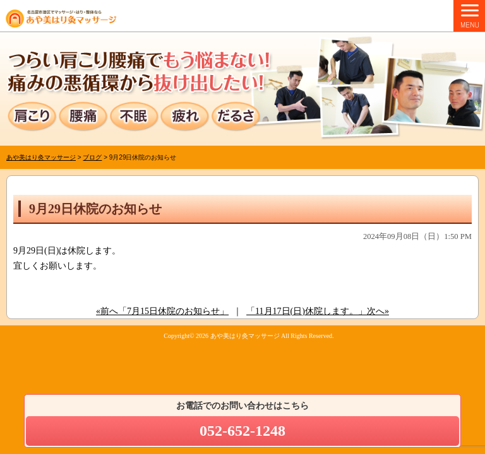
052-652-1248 (242, 430)
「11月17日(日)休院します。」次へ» (317, 311)
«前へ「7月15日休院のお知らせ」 (162, 311)
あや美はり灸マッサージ (245, 335)
